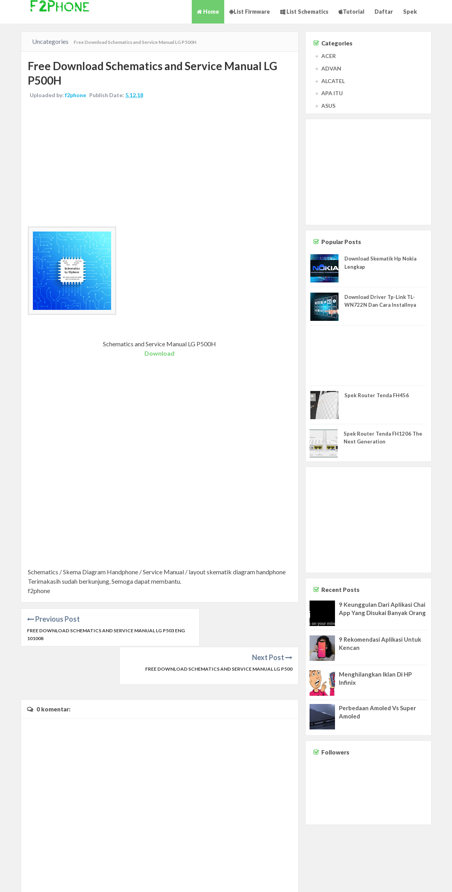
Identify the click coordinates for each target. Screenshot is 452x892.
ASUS (328, 105)
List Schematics (304, 11)
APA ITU (332, 93)
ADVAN (331, 68)
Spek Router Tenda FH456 (376, 395)
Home (208, 11)
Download (159, 354)
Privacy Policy (433, 878)
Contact (380, 878)
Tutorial (351, 11)
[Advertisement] (159, 164)
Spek (410, 11)
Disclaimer (404, 878)
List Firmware (249, 11)
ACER (328, 55)
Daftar (384, 11)
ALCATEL (333, 81)
